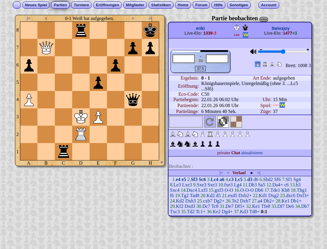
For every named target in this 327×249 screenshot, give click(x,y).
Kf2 (179, 206)
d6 (256, 179)
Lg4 (238, 184)
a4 (260, 200)
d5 (218, 195)
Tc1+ (200, 211)
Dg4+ (227, 211)
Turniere (81, 5)
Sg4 (297, 179)
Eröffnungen (107, 5)
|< (28, 18)
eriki (200, 28)
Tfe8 (265, 206)
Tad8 (194, 195)
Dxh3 (190, 200)
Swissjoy (281, 28)
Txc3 (175, 211)
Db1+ (296, 200)
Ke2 (217, 211)
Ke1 (286, 200)
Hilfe (218, 5)
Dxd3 (190, 206)
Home (183, 5)
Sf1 (288, 179)
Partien (60, 5)
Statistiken (161, 5)
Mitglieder (135, 5)
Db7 (305, 206)
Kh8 (285, 190)
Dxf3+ (303, 195)
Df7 (281, 206)
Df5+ (240, 206)
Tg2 (185, 195)
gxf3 (219, 190)
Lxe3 (187, 184)
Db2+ (268, 200)
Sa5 (261, 184)
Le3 (177, 184)
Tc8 (215, 206)
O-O (229, 190)
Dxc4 (192, 190)
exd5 (232, 195)
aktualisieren (252, 153)
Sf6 (277, 179)
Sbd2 (268, 179)
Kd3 (244, 211)
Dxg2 (273, 195)
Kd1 (263, 195)
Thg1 (302, 190)
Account (269, 5)
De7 (230, 206)
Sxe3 (201, 184)
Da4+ (277, 184)
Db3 (252, 184)
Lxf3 (203, 190)
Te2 (235, 200)
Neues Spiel (36, 5)
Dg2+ (219, 200)
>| (150, 18)
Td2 (191, 211)
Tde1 (275, 190)
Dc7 (206, 206)
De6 (290, 206)
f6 (172, 195)
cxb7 (207, 200)
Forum (201, 5)
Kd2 (211, 195)
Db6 (259, 190)
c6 (286, 184)
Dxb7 (245, 200)
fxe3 (228, 184)
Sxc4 (174, 190)
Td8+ (254, 211)
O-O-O (247, 190)
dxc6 (290, 195)
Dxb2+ (245, 195)
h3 (298, 184)
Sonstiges (239, 5)
